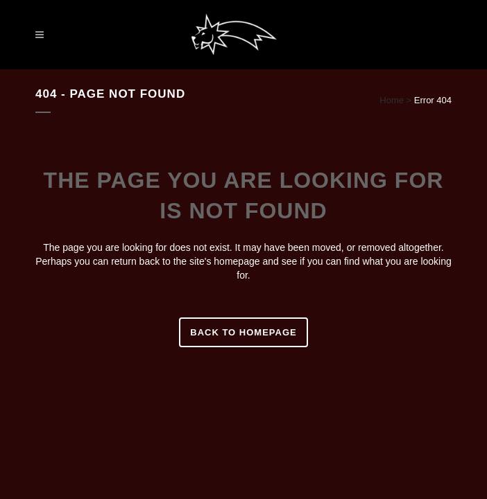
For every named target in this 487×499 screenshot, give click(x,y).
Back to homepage (243, 332)
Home (391, 100)
